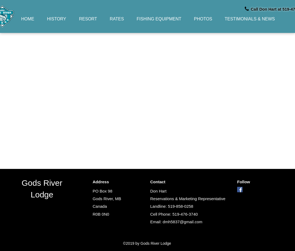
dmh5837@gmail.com (182, 221)
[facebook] (240, 189)
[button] (90, 19)
